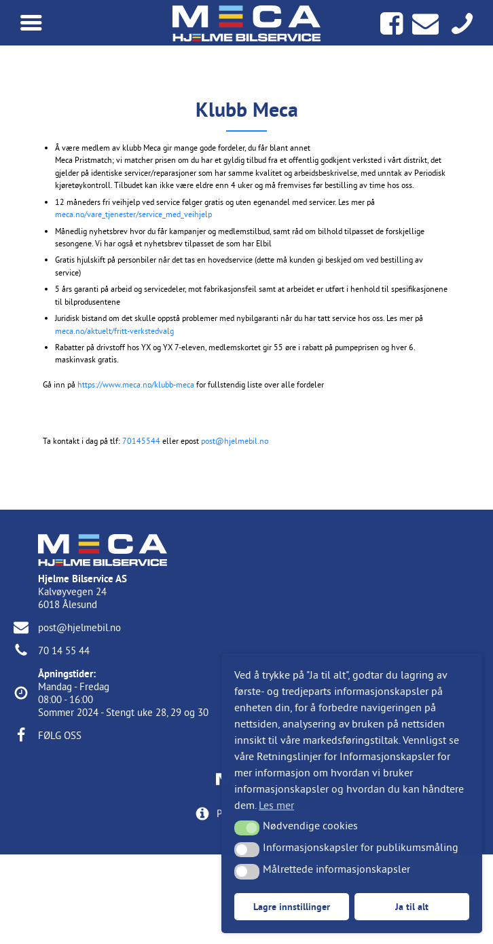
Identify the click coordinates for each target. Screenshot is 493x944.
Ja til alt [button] (411, 906)
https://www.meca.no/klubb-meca (135, 384)
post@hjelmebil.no (234, 441)
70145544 (141, 441)
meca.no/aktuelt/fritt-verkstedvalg (114, 331)
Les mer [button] (276, 805)
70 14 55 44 (64, 650)
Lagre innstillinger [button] (291, 906)
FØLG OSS (59, 735)
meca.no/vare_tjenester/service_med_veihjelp (133, 214)
